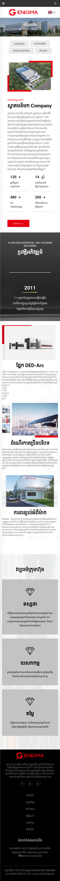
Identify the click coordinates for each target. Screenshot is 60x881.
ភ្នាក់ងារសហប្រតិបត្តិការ (21, 51)
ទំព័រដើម (25, 29)
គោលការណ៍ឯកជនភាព (43, 873)
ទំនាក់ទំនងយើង (40, 44)
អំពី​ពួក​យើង (36, 29)
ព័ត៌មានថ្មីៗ (43, 51)
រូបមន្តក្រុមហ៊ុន (19, 44)
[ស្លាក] (23, 12)
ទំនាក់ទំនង (18, 223)
